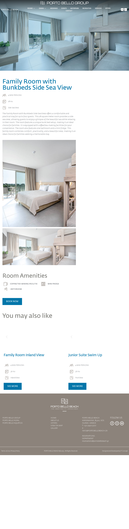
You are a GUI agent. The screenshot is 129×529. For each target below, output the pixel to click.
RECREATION (86, 8)
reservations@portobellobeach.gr (95, 441)
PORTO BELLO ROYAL (10, 420)
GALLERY (54, 428)
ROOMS (31, 8)
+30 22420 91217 (90, 426)
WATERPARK (74, 8)
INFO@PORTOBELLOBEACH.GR (94, 431)
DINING (43, 8)
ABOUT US (55, 420)
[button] (7, 337)
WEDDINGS (54, 8)
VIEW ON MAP (57, 426)
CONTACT (69, 11)
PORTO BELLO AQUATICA (12, 423)
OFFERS (108, 8)
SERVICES (98, 8)
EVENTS (64, 8)
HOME (53, 418)
